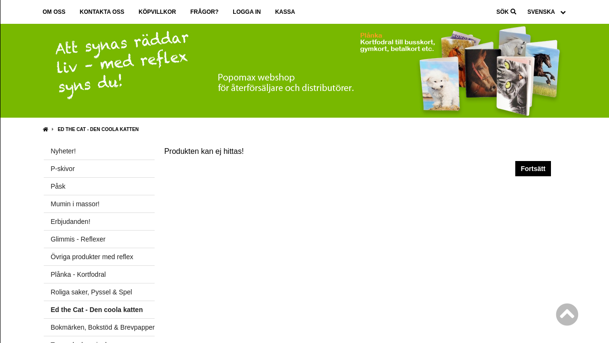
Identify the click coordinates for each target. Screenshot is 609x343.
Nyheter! (63, 151)
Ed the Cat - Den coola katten (98, 129)
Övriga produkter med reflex (92, 257)
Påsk (58, 186)
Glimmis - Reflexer (78, 239)
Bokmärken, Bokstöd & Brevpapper (103, 327)
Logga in (247, 12)
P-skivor (63, 168)
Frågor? (204, 12)
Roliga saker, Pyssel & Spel (91, 292)
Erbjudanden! (70, 221)
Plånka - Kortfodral (78, 274)
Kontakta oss (102, 12)
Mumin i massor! (75, 204)
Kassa (285, 12)
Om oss (54, 12)
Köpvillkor (157, 12)
